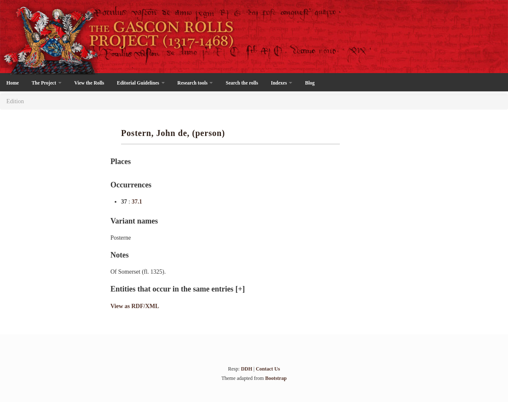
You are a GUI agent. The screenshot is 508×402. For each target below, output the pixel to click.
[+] (240, 289)
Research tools (195, 82)
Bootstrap (276, 378)
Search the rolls (242, 82)
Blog (309, 82)
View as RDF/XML (134, 306)
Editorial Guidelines (140, 82)
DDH (246, 369)
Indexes (282, 82)
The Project (46, 82)
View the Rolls (89, 82)
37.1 (137, 201)
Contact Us (268, 369)
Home (12, 82)
